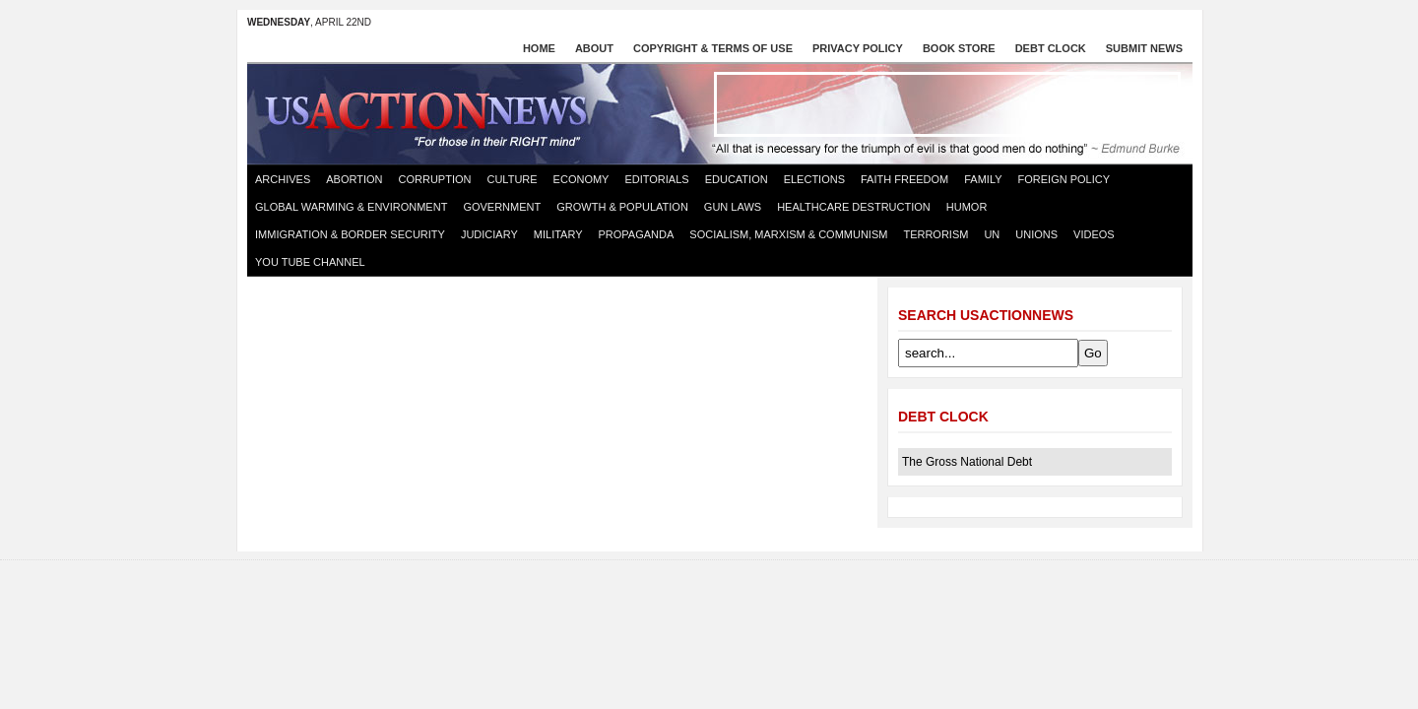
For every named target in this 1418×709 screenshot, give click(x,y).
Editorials (656, 179)
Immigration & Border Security (350, 234)
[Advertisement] (947, 104)
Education (736, 179)
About (594, 48)
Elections (814, 179)
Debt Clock (1050, 48)
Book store (959, 48)
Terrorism (935, 234)
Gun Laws (732, 207)
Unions (1036, 234)
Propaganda (637, 234)
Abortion (354, 179)
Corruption (435, 179)
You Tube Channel (310, 262)
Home (539, 48)
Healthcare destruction (854, 207)
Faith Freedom (904, 179)
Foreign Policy (1064, 179)
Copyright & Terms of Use (713, 48)
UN (991, 234)
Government (502, 207)
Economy (581, 179)
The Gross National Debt (967, 462)
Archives (282, 179)
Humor (967, 207)
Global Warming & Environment (351, 207)
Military (558, 234)
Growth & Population (622, 207)
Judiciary (489, 234)
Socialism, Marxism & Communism (788, 234)
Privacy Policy (857, 48)
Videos (1094, 234)
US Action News (432, 112)
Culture (511, 179)
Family (982, 179)
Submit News (1144, 48)
